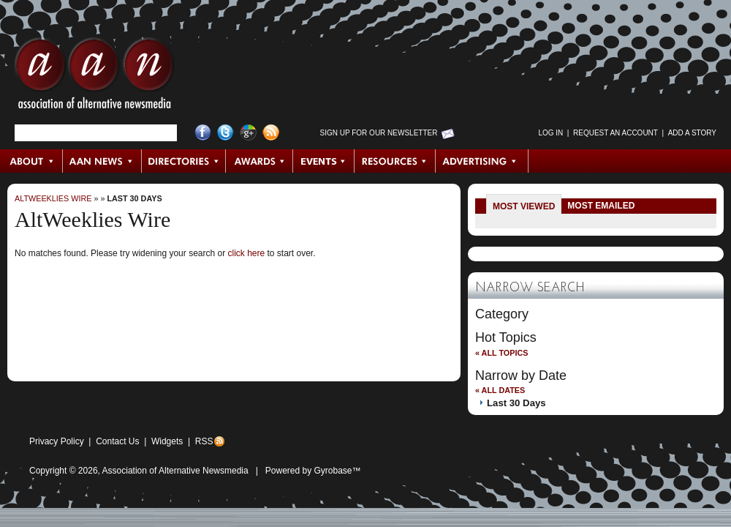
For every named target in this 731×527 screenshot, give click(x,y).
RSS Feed (270, 132)
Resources (395, 161)
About (32, 161)
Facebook (202, 132)
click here (246, 253)
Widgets (167, 441)
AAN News (103, 161)
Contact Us (117, 441)
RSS (204, 441)
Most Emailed (601, 206)
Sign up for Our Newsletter (379, 133)
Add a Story (692, 133)
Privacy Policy (56, 441)
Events (324, 161)
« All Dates (500, 390)
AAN (94, 77)
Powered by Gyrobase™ (313, 471)
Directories (184, 161)
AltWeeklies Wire (53, 198)
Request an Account (615, 133)
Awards (259, 161)
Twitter (225, 132)
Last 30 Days (134, 198)
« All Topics (501, 352)
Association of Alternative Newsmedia (175, 471)
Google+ (248, 132)
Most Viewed (524, 206)
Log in (550, 133)
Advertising (482, 161)
